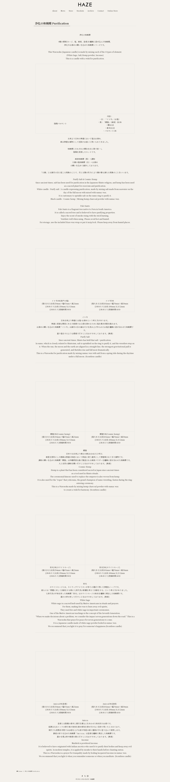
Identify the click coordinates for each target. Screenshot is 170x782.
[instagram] (88, 776)
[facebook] (82, 776)
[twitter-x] (85, 776)
